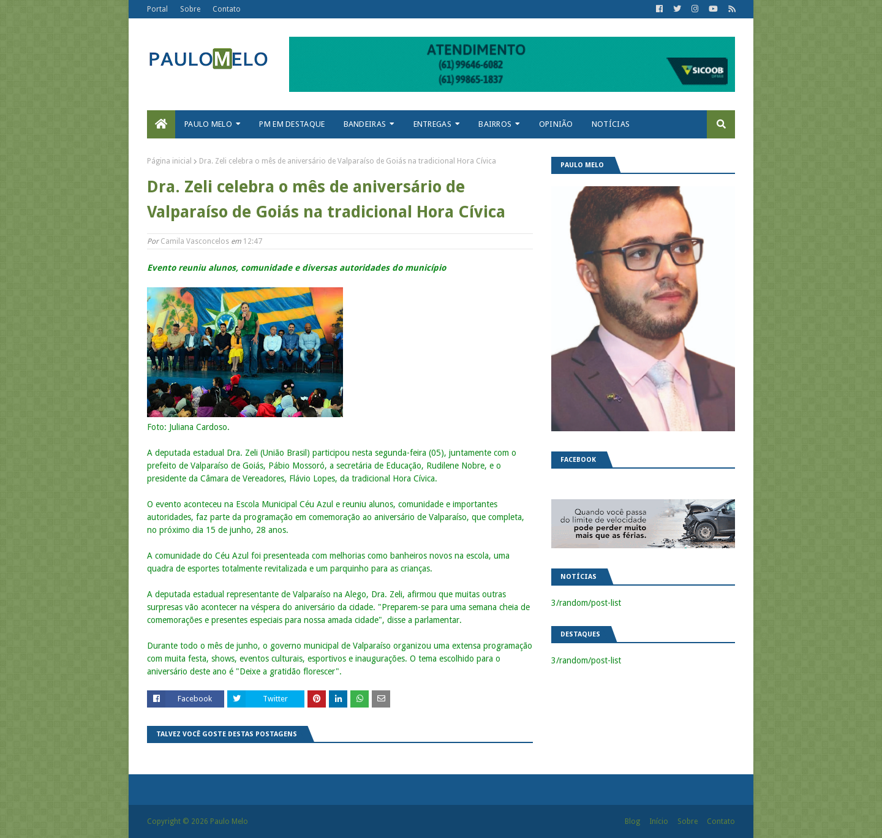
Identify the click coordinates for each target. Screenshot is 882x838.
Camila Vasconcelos (194, 241)
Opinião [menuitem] (556, 124)
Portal (157, 9)
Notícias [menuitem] (611, 124)
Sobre (190, 9)
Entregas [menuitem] (432, 124)
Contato (227, 9)
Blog (632, 821)
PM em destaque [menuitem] (292, 124)
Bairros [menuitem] (494, 124)
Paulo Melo (229, 821)
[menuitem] (161, 124)
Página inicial (169, 161)
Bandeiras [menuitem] (365, 124)
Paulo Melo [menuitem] (208, 124)
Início (658, 821)
